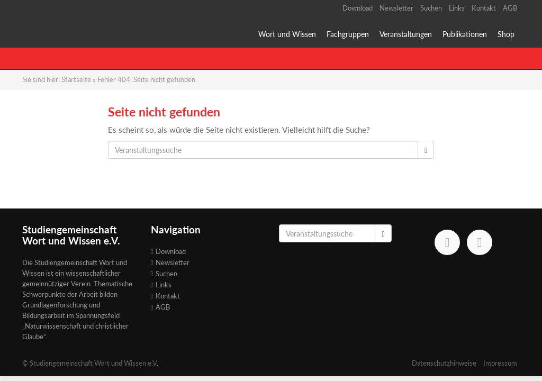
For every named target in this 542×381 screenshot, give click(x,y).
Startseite (76, 79)
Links (457, 8)
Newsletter (396, 8)
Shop (506, 34)
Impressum (500, 363)
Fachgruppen (348, 34)
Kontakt (484, 8)
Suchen (431, 8)
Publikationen (464, 34)
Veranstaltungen (406, 34)
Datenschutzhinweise (444, 363)
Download (357, 8)
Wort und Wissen (287, 34)
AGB (510, 8)
